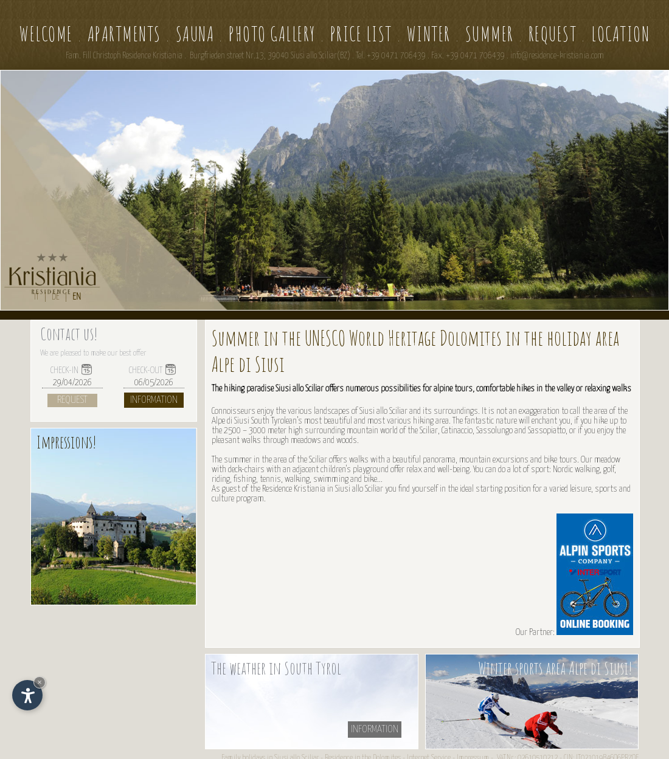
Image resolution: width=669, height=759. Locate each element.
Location (620, 33)
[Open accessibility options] (27, 695)
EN (76, 296)
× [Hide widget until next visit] (39, 682)
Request (553, 33)
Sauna (195, 33)
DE (56, 296)
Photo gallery (272, 33)
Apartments (124, 33)
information (374, 729)
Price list (361, 33)
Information (154, 400)
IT (36, 296)
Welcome (46, 33)
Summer (489, 33)
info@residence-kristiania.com (557, 56)
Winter (429, 33)
